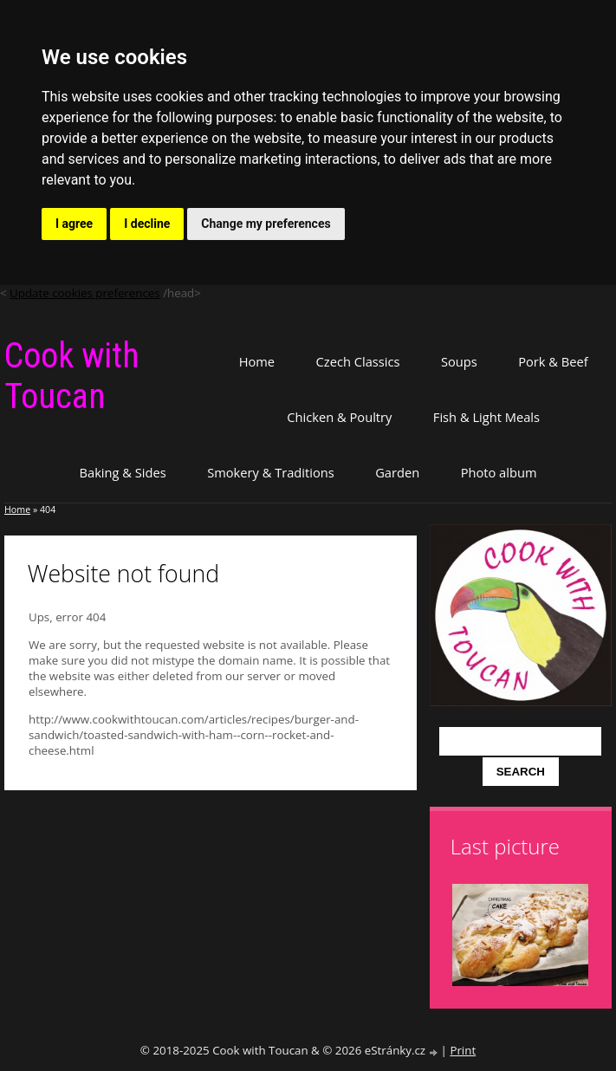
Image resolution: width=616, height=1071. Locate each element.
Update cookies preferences (85, 293)
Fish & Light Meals (486, 416)
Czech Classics (358, 361)
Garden (397, 472)
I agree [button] (74, 223)
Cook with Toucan (71, 376)
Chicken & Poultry (339, 416)
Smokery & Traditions (270, 472)
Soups (459, 361)
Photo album (499, 472)
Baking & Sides (123, 472)
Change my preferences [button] (265, 223)
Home (257, 361)
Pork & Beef (552, 361)
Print (463, 1050)
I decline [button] (147, 223)
